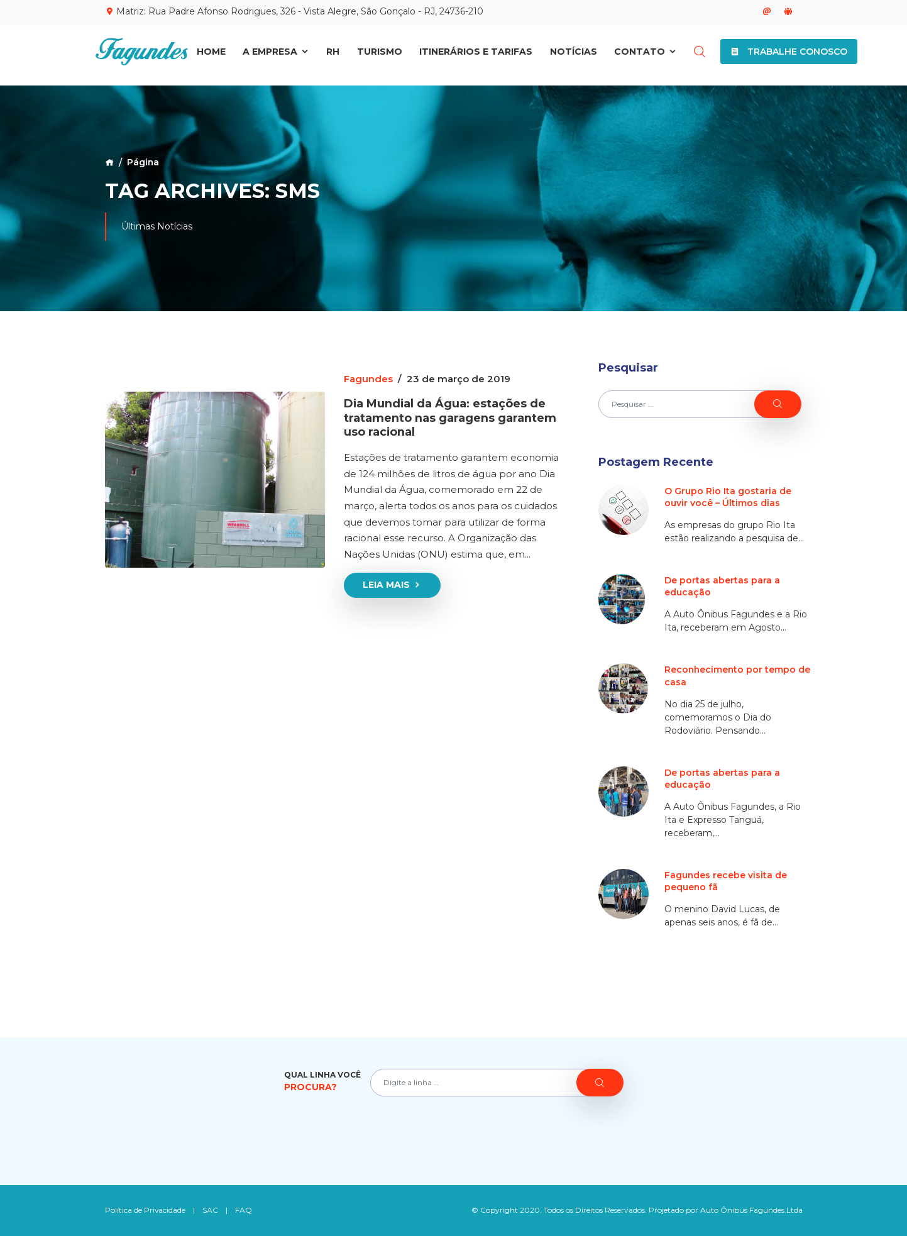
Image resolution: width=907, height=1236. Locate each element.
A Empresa (276, 54)
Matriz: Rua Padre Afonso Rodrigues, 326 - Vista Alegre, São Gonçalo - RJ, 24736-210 (294, 11)
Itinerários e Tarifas (475, 54)
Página (143, 162)
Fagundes (368, 379)
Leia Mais (392, 583)
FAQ (244, 1210)
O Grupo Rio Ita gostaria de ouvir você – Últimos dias (727, 497)
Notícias (573, 54)
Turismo (379, 54)
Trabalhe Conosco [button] (788, 54)
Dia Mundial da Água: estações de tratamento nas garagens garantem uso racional (450, 416)
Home (211, 54)
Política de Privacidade (145, 1210)
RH (332, 54)
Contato (645, 54)
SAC (211, 1210)
